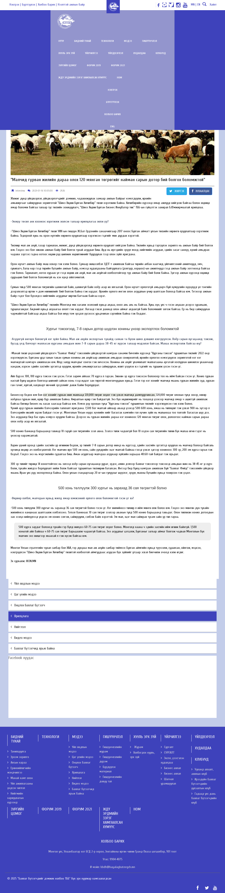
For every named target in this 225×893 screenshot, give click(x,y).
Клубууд (18, 53)
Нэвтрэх (112, 77)
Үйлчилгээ (154, 41)
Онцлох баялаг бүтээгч (28, 605)
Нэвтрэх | (15, 4)
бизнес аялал (171, 773)
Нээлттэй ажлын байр (71, 4)
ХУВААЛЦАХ (200, 191)
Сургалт (167, 747)
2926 (62, 190)
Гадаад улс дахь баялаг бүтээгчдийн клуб (204, 798)
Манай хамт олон (20, 778)
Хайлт (209, 6)
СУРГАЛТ (167, 752)
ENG (112, 114)
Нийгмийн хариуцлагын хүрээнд (15, 798)
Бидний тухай (37, 41)
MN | (193, 4)
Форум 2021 (73, 65)
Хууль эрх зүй (130, 41)
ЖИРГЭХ (176, 191)
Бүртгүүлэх (112, 89)
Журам (136, 747)
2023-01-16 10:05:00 (42, 190)
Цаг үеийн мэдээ (23, 594)
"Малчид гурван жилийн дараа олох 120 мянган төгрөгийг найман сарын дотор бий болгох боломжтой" (108, 179)
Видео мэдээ (21, 638)
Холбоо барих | (47, 4)
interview (20, 190)
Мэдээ (83, 41)
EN (198, 4)
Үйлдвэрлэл (178, 41)
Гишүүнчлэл (104, 41)
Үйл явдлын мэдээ (25, 584)
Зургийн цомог (22, 65)
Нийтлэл (18, 627)
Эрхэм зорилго (18, 757)
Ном (150, 65)
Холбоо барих (112, 102)
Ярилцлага (20, 616)
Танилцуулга (16, 751)
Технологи (62, 41)
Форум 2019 (48, 65)
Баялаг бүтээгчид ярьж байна (33, 648)
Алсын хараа (17, 762)
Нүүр (16, 41)
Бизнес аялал (171, 768)
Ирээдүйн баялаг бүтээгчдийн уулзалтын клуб (203, 783)
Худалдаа (203, 41)
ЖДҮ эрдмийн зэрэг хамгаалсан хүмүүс (114, 65)
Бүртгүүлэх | (29, 4)
